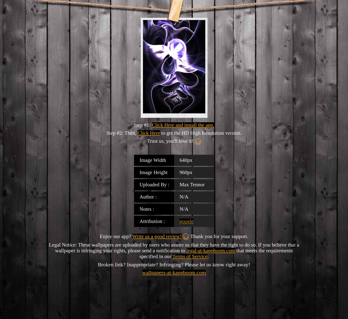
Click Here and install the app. (183, 125)
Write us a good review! (156, 236)
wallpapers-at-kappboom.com (174, 272)
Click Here (149, 133)
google (187, 221)
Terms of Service (189, 256)
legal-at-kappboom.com (210, 250)
